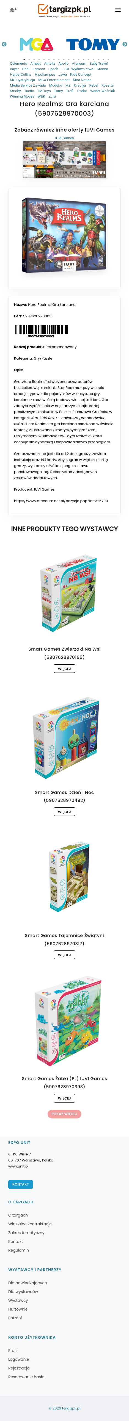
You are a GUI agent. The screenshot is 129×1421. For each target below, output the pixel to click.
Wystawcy (18, 1300)
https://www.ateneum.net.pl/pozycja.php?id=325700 (61, 500)
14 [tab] (88, 59)
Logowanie (18, 1359)
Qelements (18, 63)
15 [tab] (93, 59)
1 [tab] (24, 59)
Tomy (58, 91)
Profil (13, 1350)
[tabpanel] (36, 44)
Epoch (53, 69)
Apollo (63, 63)
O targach (18, 1215)
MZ (68, 85)
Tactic (29, 91)
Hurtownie (18, 1309)
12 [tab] (78, 59)
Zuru (52, 96)
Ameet (35, 63)
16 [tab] (98, 59)
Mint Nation (82, 80)
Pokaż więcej (64, 1114)
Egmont (39, 69)
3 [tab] (34, 59)
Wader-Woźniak (102, 91)
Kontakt (20, 1184)
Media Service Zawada (28, 85)
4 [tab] (39, 59)
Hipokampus (45, 74)
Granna (102, 69)
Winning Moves (22, 96)
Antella (49, 63)
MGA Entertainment (54, 80)
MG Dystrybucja (22, 80)
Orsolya (80, 85)
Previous (4, 44)
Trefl (69, 91)
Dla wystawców (23, 1291)
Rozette (107, 85)
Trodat (81, 91)
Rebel (93, 85)
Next (125, 44)
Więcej (64, 669)
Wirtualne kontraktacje (30, 1224)
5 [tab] (44, 59)
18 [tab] (108, 59)
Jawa (62, 74)
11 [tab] (73, 59)
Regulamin (18, 1250)
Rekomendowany (61, 346)
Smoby (15, 91)
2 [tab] (29, 59)
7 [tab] (54, 59)
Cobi (25, 69)
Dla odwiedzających (27, 1283)
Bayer (14, 69)
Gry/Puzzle (43, 358)
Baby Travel (99, 63)
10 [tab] (69, 59)
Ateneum (79, 63)
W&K (41, 96)
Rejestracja (19, 1368)
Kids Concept (80, 74)
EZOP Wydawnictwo (78, 69)
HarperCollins (21, 74)
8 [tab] (59, 59)
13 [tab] (83, 59)
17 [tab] (103, 59)
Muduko (55, 85)
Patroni (15, 1318)
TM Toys (44, 91)
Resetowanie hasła (26, 1377)
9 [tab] (64, 59)
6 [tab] (49, 59)
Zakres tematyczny (26, 1232)
